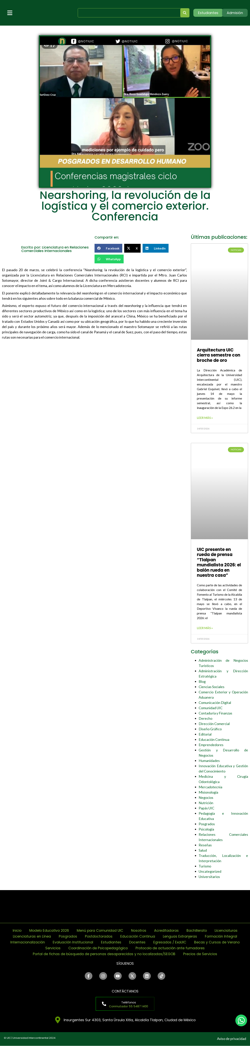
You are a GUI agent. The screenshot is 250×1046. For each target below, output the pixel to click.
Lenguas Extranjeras (180, 936)
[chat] (241, 1020)
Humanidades (209, 760)
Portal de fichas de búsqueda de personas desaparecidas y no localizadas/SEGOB (103, 953)
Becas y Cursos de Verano (218, 942)
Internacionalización (26, 942)
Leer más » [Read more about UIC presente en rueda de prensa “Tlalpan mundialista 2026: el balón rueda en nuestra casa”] (205, 628)
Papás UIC (206, 808)
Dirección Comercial (214, 723)
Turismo (205, 866)
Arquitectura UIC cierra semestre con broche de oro (218, 355)
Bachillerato (198, 930)
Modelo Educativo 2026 (48, 930)
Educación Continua (214, 739)
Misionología (208, 792)
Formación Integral (222, 936)
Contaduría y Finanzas (215, 713)
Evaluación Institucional (72, 942)
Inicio (15, 930)
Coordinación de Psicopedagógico (97, 948)
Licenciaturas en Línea (30, 936)
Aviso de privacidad (231, 1039)
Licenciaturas (227, 930)
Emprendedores (211, 745)
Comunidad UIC (210, 708)
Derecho (205, 718)
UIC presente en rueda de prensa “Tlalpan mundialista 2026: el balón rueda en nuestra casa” (219, 562)
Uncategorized (210, 871)
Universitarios (209, 876)
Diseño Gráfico (210, 729)
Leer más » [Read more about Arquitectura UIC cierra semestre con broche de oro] (205, 417)
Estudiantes (111, 942)
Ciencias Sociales (211, 687)
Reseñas (205, 845)
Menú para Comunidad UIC (99, 930)
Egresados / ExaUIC (170, 942)
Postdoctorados (98, 936)
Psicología (206, 829)
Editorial (205, 734)
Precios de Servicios (201, 953)
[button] (108, 248)
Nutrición (206, 803)
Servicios (51, 948)
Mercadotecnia (210, 787)
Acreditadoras (167, 930)
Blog (202, 681)
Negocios (206, 797)
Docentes (137, 942)
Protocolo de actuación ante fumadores (171, 948)
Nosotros (139, 930)
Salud (203, 850)
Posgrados (207, 824)
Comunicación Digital (215, 702)
